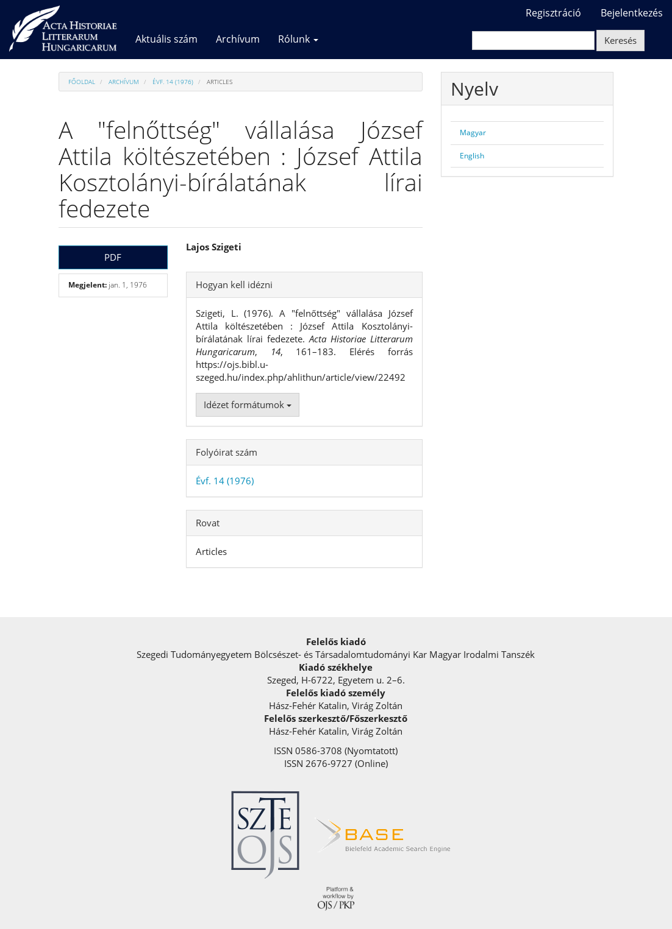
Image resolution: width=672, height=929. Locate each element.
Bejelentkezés (632, 12)
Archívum (238, 39)
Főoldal (81, 81)
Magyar (473, 132)
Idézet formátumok (247, 404)
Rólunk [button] (298, 39)
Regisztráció (553, 12)
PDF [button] (112, 257)
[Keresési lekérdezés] (533, 40)
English (472, 155)
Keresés (620, 40)
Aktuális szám (166, 39)
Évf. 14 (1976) (172, 81)
